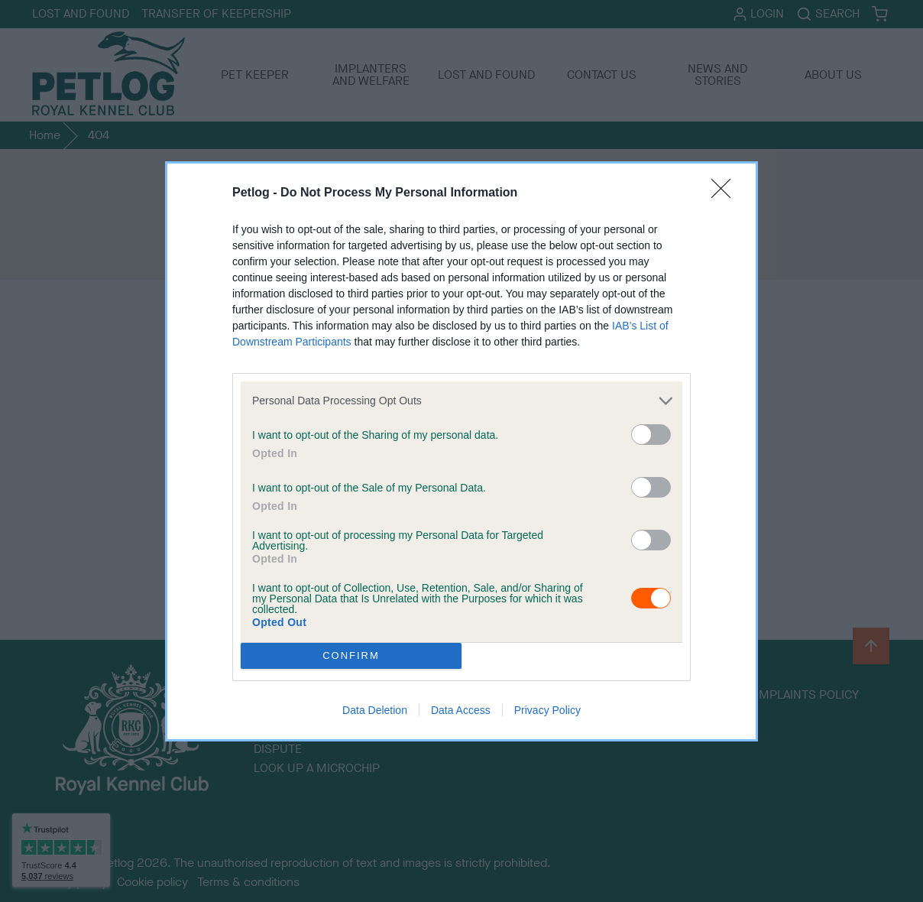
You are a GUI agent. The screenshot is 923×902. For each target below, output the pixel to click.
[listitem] (461, 401)
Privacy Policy (547, 710)
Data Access (461, 710)
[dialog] (461, 451)
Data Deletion (374, 710)
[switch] (651, 434)
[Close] (725, 193)
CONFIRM (351, 654)
